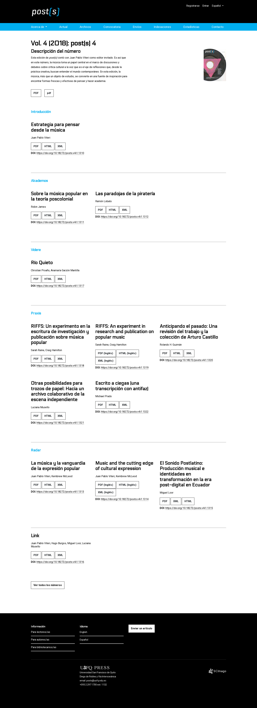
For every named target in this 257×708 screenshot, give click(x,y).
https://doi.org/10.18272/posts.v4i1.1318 (60, 365)
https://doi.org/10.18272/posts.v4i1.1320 (189, 360)
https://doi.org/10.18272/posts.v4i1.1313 (60, 491)
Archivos (85, 27)
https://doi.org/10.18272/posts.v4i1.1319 (125, 367)
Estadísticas (191, 27)
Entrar (206, 5)
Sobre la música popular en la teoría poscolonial (59, 196)
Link (35, 535)
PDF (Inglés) (105, 353)
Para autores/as (40, 639)
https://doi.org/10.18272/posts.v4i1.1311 (60, 222)
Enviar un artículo (141, 628)
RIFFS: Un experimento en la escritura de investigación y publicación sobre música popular (60, 334)
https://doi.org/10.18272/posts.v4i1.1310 (60, 153)
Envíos (137, 27)
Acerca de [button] (38, 27)
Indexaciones (162, 27)
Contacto (217, 27)
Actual (63, 27)
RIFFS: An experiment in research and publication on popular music (124, 331)
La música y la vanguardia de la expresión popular (58, 465)
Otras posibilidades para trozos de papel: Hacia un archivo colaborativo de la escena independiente (57, 391)
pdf (49, 93)
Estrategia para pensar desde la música (55, 127)
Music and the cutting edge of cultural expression (124, 465)
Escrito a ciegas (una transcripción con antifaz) (121, 385)
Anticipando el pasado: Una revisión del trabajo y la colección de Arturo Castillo (189, 331)
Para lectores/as (40, 632)
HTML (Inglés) (127, 353)
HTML (48, 146)
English (83, 632)
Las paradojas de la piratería (125, 193)
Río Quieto (42, 262)
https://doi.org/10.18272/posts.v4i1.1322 (125, 411)
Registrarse (193, 5)
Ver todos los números (48, 585)
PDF (36, 93)
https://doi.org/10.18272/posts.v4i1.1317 (60, 285)
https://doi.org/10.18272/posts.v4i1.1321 (60, 422)
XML (60, 146)
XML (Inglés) (105, 360)
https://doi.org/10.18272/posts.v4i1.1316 (60, 561)
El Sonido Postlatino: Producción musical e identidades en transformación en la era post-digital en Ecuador (185, 474)
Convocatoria (112, 27)
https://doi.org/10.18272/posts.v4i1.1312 (125, 216)
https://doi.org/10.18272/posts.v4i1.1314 (125, 499)
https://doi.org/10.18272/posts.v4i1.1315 (189, 508)
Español (219, 5)
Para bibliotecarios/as (43, 647)
